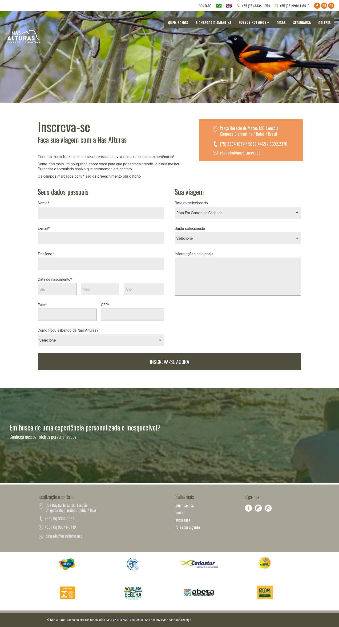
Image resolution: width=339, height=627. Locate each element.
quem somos (184, 505)
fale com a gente (187, 527)
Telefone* (46, 254)
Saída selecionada (190, 228)
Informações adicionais (194, 254)
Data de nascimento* (55, 279)
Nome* (43, 203)
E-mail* (44, 228)
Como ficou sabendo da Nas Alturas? (68, 330)
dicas (179, 512)
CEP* (105, 305)
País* (42, 305)
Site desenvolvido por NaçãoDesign (168, 620)
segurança (182, 520)
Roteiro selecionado (191, 203)
